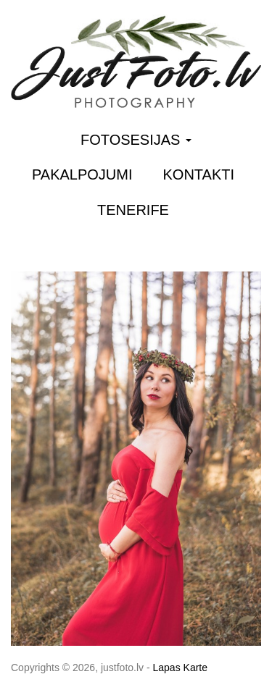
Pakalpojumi (82, 174)
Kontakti (199, 174)
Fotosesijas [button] (136, 140)
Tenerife (133, 210)
